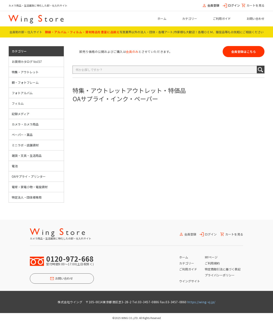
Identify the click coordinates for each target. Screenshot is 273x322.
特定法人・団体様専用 (27, 197)
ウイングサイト (189, 281)
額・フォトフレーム (25, 82)
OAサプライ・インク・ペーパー (115, 98)
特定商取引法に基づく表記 (223, 269)
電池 (15, 166)
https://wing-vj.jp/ (201, 302)
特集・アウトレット (25, 72)
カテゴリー (189, 18)
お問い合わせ (255, 18)
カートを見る (255, 5)
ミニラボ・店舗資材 (25, 145)
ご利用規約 (212, 263)
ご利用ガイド (222, 18)
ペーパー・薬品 (22, 135)
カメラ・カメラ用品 (25, 124)
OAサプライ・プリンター (29, 176)
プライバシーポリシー (220, 275)
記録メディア (20, 114)
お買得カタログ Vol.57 (27, 61)
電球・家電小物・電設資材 (30, 187)
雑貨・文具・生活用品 (27, 155)
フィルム (18, 103)
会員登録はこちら (243, 51)
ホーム (161, 18)
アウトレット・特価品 (156, 90)
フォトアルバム (22, 93)
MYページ (211, 257)
